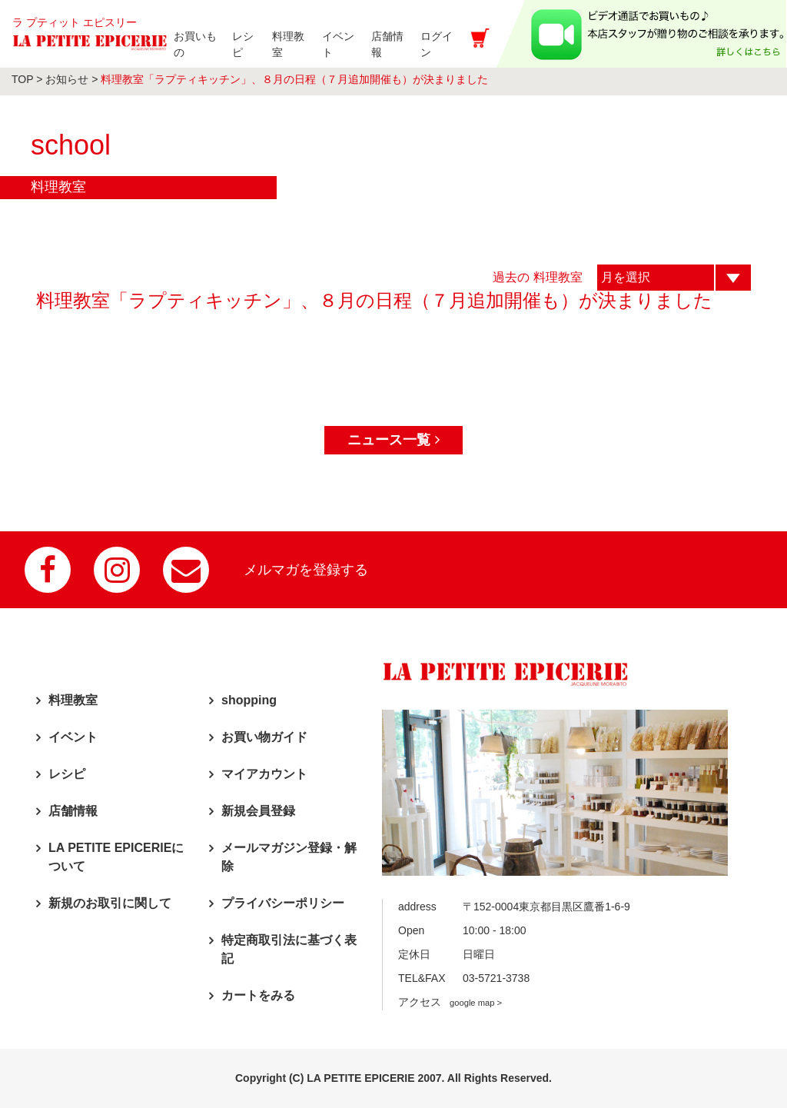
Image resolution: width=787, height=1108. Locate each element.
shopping (249, 700)
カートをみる (258, 995)
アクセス (450, 1002)
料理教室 (73, 700)
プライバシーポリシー (282, 903)
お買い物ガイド (264, 737)
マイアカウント (264, 773)
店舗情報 (73, 810)
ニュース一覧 (393, 440)
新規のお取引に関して (109, 903)
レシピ (66, 773)
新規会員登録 (258, 810)
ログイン (453, 44)
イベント (73, 737)
